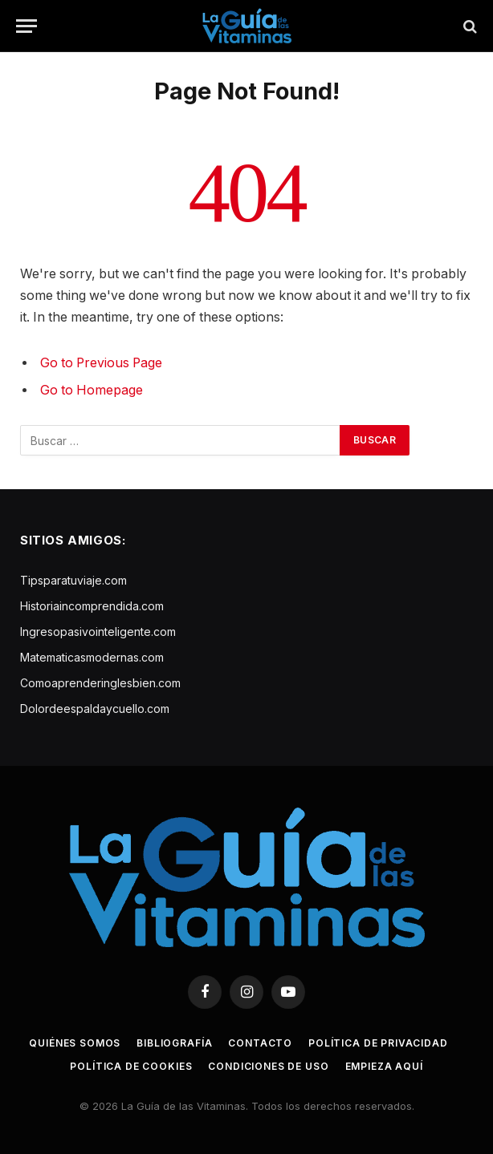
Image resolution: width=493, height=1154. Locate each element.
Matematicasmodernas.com (92, 657)
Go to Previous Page (101, 362)
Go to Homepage (91, 390)
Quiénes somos (74, 1043)
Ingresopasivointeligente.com (98, 631)
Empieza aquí (384, 1066)
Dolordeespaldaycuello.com (94, 708)
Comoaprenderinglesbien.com (100, 683)
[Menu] (26, 26)
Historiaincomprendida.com (92, 606)
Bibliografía (174, 1043)
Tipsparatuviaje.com (73, 580)
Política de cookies (131, 1066)
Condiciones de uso (268, 1066)
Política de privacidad (377, 1043)
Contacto (260, 1043)
